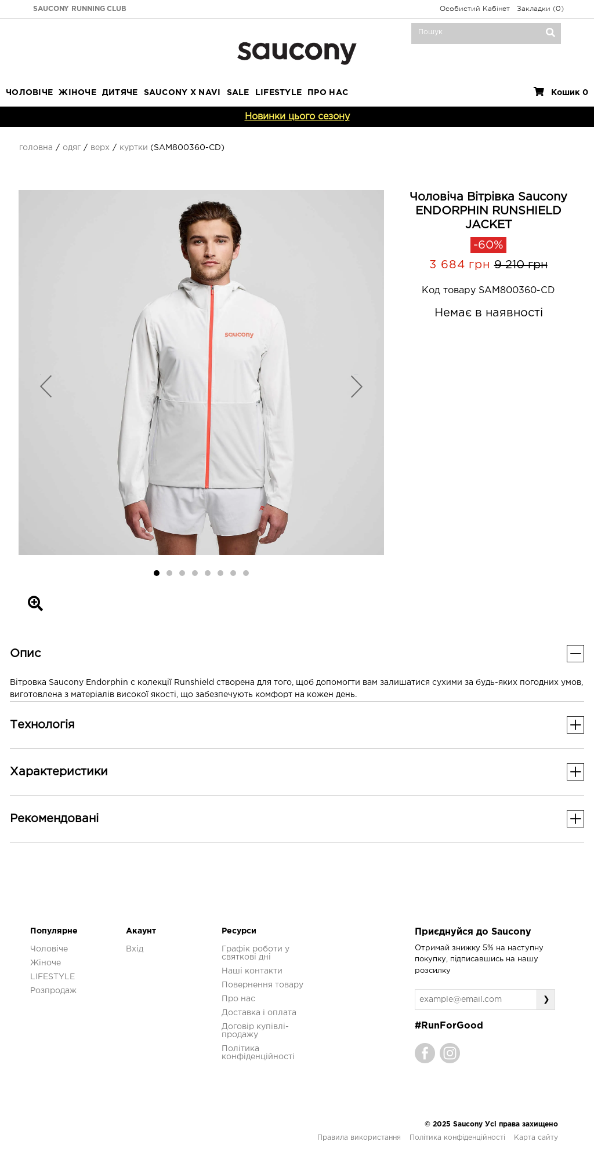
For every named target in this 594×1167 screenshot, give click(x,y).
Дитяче (120, 92)
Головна (36, 147)
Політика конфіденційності (457, 1138)
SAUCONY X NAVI (182, 92)
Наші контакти (252, 971)
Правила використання (359, 1138)
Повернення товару (262, 985)
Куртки (133, 147)
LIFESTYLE (278, 92)
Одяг (72, 147)
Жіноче (77, 92)
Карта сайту (536, 1138)
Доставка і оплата (259, 1012)
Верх (100, 147)
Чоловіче (29, 92)
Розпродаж (53, 990)
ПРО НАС (327, 92)
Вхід (134, 949)
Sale (238, 92)
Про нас (238, 998)
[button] (46, 386)
